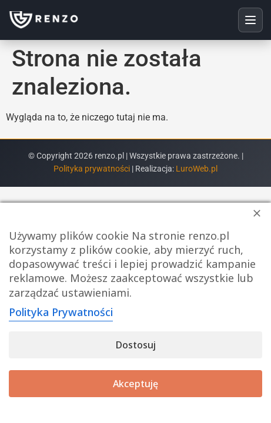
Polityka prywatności (92, 169)
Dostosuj (136, 344)
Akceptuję (135, 383)
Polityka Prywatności (61, 312)
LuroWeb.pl (197, 169)
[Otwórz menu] (250, 20)
